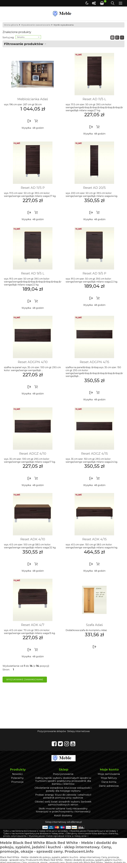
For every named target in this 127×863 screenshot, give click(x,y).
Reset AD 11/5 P (33, 188)
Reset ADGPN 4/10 (33, 362)
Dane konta (108, 781)
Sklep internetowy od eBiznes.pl (63, 822)
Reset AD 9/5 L (32, 273)
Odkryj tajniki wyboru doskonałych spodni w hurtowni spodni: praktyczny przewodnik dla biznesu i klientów (63, 780)
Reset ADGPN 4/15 (94, 362)
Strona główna (11, 25)
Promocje (17, 781)
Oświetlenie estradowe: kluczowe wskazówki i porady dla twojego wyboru (63, 789)
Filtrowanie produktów (23, 44)
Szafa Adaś (94, 625)
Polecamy (17, 777)
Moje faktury (109, 777)
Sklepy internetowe (78, 731)
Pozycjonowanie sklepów (51, 731)
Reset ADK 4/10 (32, 539)
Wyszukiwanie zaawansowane (35, 25)
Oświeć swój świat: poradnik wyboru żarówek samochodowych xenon (63, 803)
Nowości (17, 773)
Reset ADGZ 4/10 (32, 453)
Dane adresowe (109, 785)
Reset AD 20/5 (94, 188)
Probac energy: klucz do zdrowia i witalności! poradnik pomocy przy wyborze (63, 796)
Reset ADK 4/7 (32, 625)
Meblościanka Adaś (32, 99)
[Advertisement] (63, 707)
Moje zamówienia (109, 773)
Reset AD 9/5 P (94, 273)
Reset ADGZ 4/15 (94, 453)
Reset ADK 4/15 (94, 539)
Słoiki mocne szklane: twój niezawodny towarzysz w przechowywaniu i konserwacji (63, 810)
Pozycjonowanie (63, 773)
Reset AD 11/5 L (94, 99)
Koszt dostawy (63, 815)
